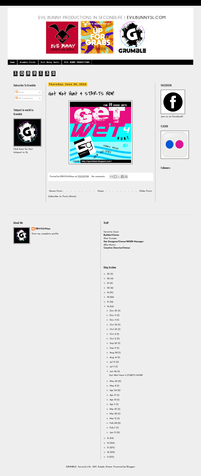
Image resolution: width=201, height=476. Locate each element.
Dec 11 (113, 315)
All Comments (24, 98)
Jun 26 (113, 371)
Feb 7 (113, 428)
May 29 (114, 381)
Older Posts (145, 191)
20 (108, 288)
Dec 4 (113, 320)
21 (108, 283)
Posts (20, 92)
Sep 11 (113, 348)
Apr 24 (113, 390)
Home (12, 62)
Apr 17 (113, 395)
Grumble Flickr (28, 62)
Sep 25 (114, 343)
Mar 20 (114, 414)
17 (108, 302)
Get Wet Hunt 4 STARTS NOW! (81, 93)
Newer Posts (55, 191)
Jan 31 (113, 432)
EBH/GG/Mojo (42, 229)
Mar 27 (114, 409)
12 (108, 452)
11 (108, 457)
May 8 (113, 386)
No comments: (99, 177)
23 (108, 274)
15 (108, 438)
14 (108, 443)
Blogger (131, 467)
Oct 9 (113, 334)
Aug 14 (114, 357)
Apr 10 (113, 400)
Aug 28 (114, 353)
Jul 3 (112, 367)
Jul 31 (113, 362)
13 (108, 448)
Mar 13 (113, 418)
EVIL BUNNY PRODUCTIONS (76, 62)
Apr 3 (113, 404)
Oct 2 (113, 339)
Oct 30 (114, 325)
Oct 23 (114, 329)
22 (108, 278)
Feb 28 (114, 423)
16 (108, 306)
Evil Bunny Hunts (50, 62)
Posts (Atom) (69, 196)
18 (108, 297)
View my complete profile (45, 234)
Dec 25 (114, 311)
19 (108, 292)
